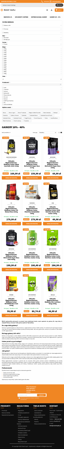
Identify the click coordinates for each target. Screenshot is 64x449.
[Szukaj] (32, 5)
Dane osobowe (38, 410)
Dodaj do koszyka (11, 178)
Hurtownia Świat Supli (24, 430)
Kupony (36, 421)
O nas (19, 415)
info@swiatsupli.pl (56, 1)
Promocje (4, 410)
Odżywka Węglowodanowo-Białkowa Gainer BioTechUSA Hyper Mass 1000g (52, 164)
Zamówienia (37, 413)
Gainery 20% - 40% (11, 158)
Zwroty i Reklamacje (23, 419)
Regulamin (21, 410)
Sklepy (20, 439)
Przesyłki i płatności (23, 417)
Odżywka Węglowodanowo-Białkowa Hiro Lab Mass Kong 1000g (52, 301)
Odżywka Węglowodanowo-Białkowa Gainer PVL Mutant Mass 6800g (11, 209)
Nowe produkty (5, 413)
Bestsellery (48, 133)
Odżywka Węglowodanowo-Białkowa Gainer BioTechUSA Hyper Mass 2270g (32, 164)
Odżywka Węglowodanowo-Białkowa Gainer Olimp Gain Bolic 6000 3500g (11, 163)
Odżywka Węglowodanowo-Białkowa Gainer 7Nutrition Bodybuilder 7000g (32, 210)
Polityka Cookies (22, 433)
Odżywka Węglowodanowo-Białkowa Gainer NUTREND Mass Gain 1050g (11, 302)
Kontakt (54, 406)
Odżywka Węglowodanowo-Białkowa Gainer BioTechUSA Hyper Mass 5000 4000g (11, 256)
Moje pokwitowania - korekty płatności (39, 416)
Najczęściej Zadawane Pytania (23, 423)
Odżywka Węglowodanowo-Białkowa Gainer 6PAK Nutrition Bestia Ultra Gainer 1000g (52, 210)
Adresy (36, 419)
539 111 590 (46, 1)
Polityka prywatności (23, 413)
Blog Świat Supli (22, 441)
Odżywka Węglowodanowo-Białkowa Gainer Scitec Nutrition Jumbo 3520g (32, 255)
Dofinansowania (22, 426)
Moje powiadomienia (40, 424)
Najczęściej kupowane (7, 415)
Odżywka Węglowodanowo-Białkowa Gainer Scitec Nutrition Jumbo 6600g (52, 255)
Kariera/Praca (22, 428)
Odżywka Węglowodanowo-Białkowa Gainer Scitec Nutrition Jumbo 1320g (32, 301)
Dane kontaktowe (23, 435)
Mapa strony (21, 437)
